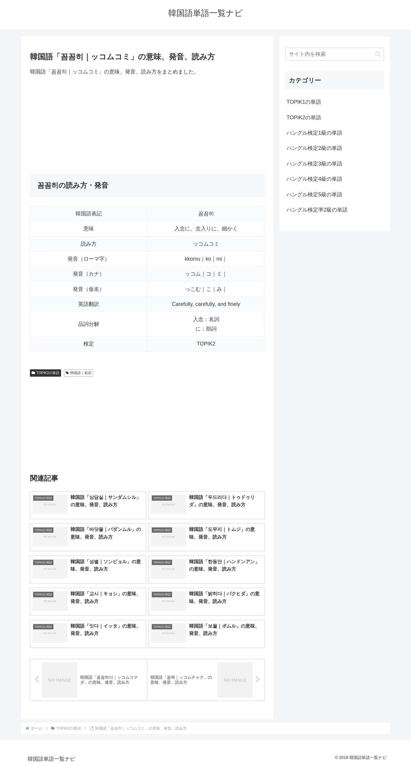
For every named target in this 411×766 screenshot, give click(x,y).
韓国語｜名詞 (78, 373)
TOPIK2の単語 (45, 373)
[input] (334, 54)
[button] (378, 54)
